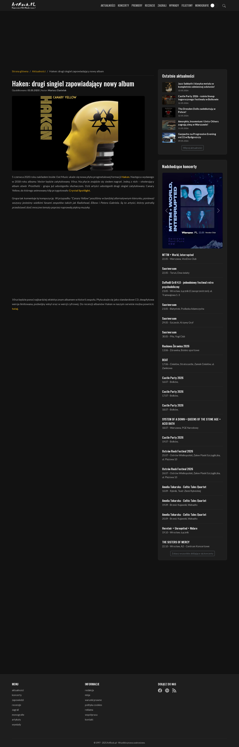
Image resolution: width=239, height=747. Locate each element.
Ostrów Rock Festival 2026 (177, 451)
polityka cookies (93, 705)
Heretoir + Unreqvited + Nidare (179, 528)
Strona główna (20, 71)
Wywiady (174, 5)
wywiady (16, 724)
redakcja (89, 690)
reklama (89, 709)
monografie (18, 714)
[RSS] (174, 690)
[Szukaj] (224, 5)
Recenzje (150, 5)
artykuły (16, 719)
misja (87, 695)
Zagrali (162, 5)
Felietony (187, 5)
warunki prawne (93, 700)
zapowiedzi (18, 700)
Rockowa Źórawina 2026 (175, 346)
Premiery (137, 5)
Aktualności (108, 5)
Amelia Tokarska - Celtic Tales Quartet (184, 487)
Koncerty (123, 5)
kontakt (89, 719)
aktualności (18, 690)
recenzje (16, 705)
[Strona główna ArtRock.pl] (24, 5)
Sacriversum (169, 268)
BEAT (165, 360)
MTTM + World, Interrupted (178, 254)
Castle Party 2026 (172, 377)
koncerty (17, 695)
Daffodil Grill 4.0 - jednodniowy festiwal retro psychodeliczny (187, 284)
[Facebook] (160, 690)
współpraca (91, 714)
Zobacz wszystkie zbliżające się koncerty (192, 553)
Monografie (202, 5)
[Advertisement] (119, 38)
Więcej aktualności (192, 147)
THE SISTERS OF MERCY (175, 542)
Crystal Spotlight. (80, 190)
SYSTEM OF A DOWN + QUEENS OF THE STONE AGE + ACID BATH (191, 421)
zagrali (15, 709)
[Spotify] (167, 690)
